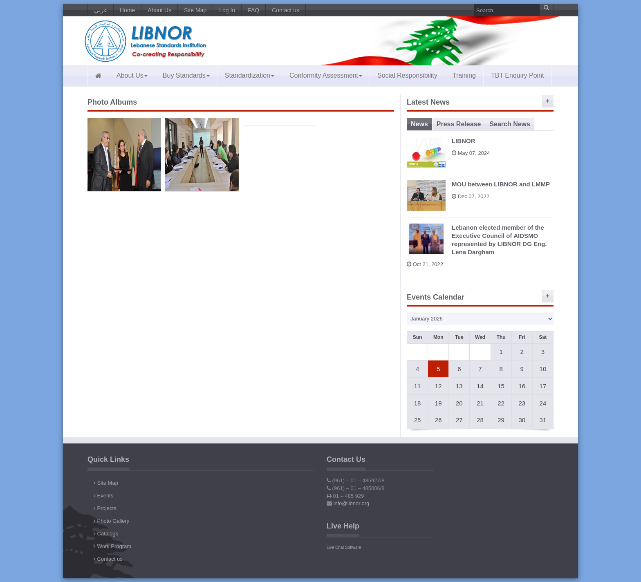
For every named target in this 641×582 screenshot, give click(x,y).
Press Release (459, 124)
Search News (509, 124)
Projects (105, 508)
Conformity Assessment (325, 75)
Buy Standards (186, 75)
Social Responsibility (407, 75)
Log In (227, 10)
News (419, 124)
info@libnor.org (352, 503)
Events (103, 495)
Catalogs (106, 534)
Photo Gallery (111, 521)
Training (464, 75)
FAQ (253, 10)
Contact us (285, 10)
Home (127, 10)
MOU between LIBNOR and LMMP (501, 184)
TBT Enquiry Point (517, 75)
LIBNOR (463, 140)
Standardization (249, 75)
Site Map (195, 10)
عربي (100, 10)
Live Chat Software (344, 547)
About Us (159, 10)
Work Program (112, 546)
